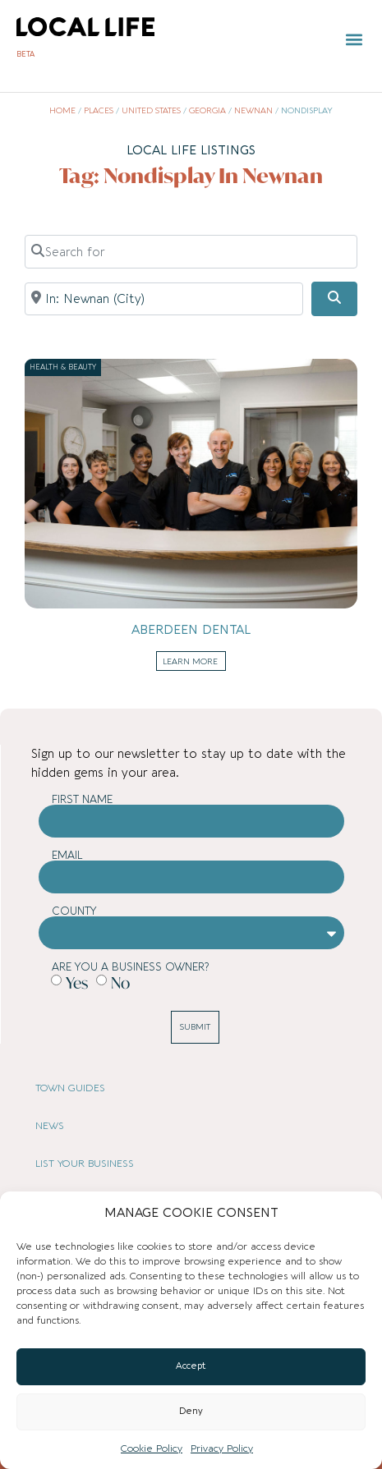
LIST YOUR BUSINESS (84, 1163)
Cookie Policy (151, 1448)
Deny (191, 1411)
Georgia (207, 111)
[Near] (164, 298)
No (120, 981)
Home (62, 111)
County (74, 911)
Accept (191, 1366)
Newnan (253, 111)
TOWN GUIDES (70, 1088)
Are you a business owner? (130, 967)
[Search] (334, 299)
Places (98, 111)
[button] (353, 39)
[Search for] (191, 251)
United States (151, 111)
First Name (82, 799)
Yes (77, 981)
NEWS (49, 1126)
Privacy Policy (222, 1448)
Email (67, 855)
